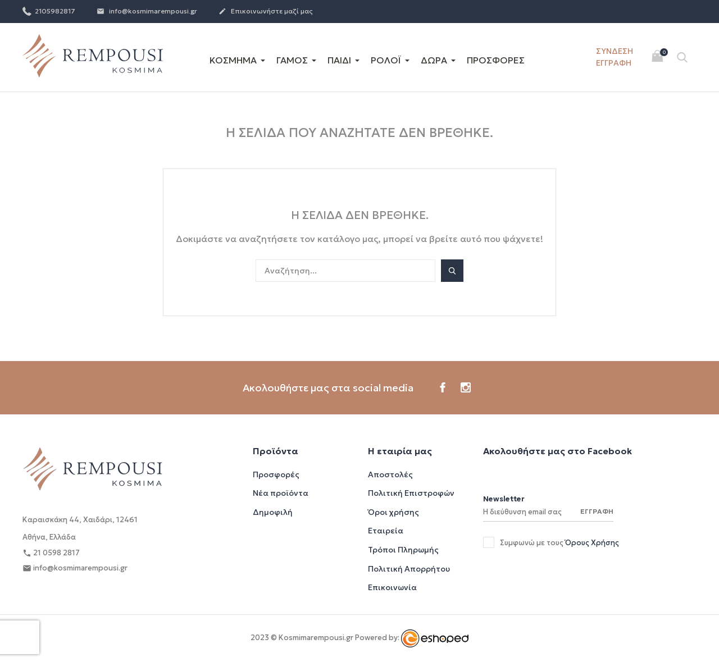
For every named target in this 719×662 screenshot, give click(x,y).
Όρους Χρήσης (592, 542)
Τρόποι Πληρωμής (403, 550)
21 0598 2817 (51, 553)
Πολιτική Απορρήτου (409, 569)
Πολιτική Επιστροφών (411, 493)
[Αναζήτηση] (345, 270)
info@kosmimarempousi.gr (147, 11)
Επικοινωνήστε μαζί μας (266, 11)
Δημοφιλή (273, 512)
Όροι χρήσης (393, 512)
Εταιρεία (385, 531)
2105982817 (48, 11)
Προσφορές (276, 474)
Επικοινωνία (392, 587)
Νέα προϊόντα (280, 493)
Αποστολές (390, 474)
